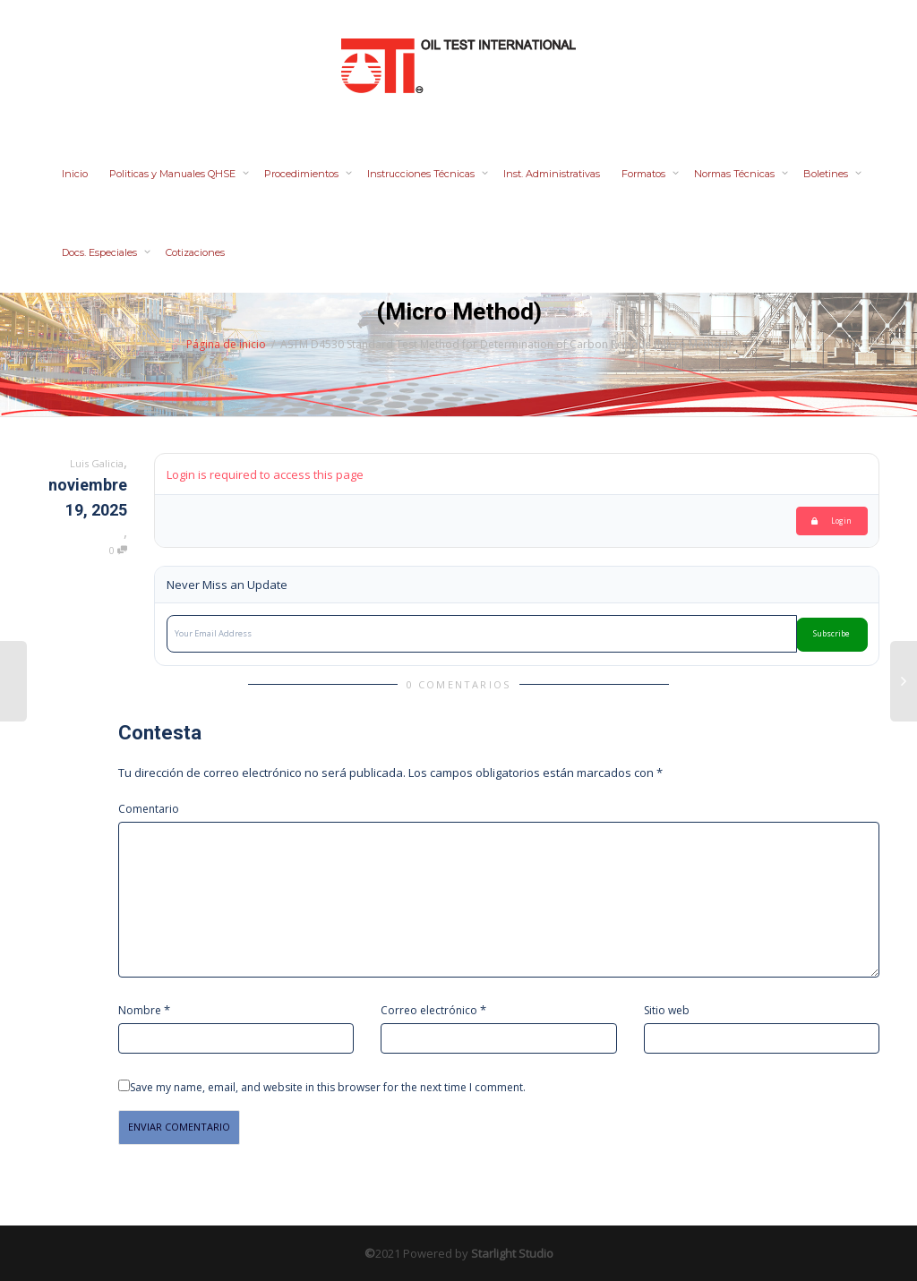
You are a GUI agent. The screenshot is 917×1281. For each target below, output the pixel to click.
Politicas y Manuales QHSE (173, 173)
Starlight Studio (512, 1253)
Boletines (827, 173)
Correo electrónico (429, 1010)
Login (831, 520)
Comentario (148, 808)
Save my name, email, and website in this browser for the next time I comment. (328, 1087)
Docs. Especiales (101, 252)
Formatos (644, 173)
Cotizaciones (195, 252)
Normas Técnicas (735, 173)
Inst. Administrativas (551, 173)
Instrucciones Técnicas (422, 173)
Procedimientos (302, 173)
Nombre (139, 1010)
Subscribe (831, 633)
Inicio (75, 173)
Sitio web (667, 1010)
